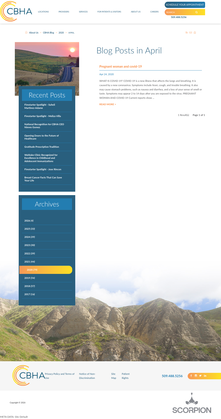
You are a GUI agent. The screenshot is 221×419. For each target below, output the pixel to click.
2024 (30, 236)
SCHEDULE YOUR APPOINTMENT (188, 5)
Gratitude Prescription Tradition (42, 146)
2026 (29, 220)
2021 (30, 261)
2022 (30, 253)
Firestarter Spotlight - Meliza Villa (43, 116)
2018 (30, 286)
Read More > (107, 108)
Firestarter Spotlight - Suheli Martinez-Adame (40, 106)
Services (82, 13)
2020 (61, 32)
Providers (63, 13)
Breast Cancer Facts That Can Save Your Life (43, 179)
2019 (30, 277)
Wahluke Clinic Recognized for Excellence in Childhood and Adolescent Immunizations (41, 157)
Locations (43, 13)
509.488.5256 (179, 20)
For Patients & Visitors (109, 13)
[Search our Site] (204, 14)
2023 (30, 245)
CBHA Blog (48, 32)
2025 (30, 228)
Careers (155, 13)
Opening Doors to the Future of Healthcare (42, 137)
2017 (30, 294)
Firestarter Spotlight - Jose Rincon (43, 169)
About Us (137, 13)
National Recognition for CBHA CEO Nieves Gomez (44, 126)
